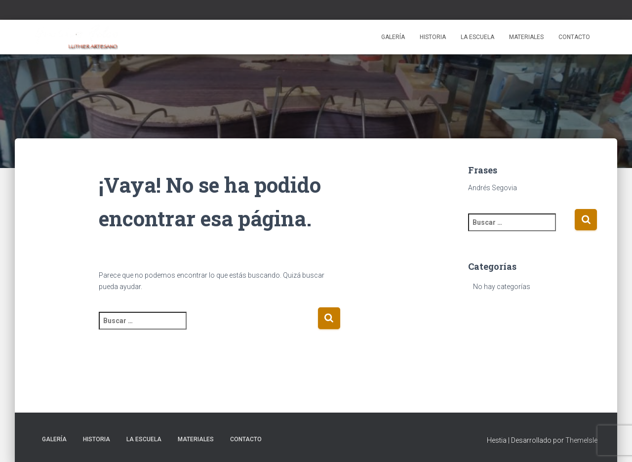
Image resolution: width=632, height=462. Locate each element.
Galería (393, 37)
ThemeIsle (581, 440)
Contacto (574, 37)
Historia (433, 37)
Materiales (526, 37)
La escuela (477, 37)
